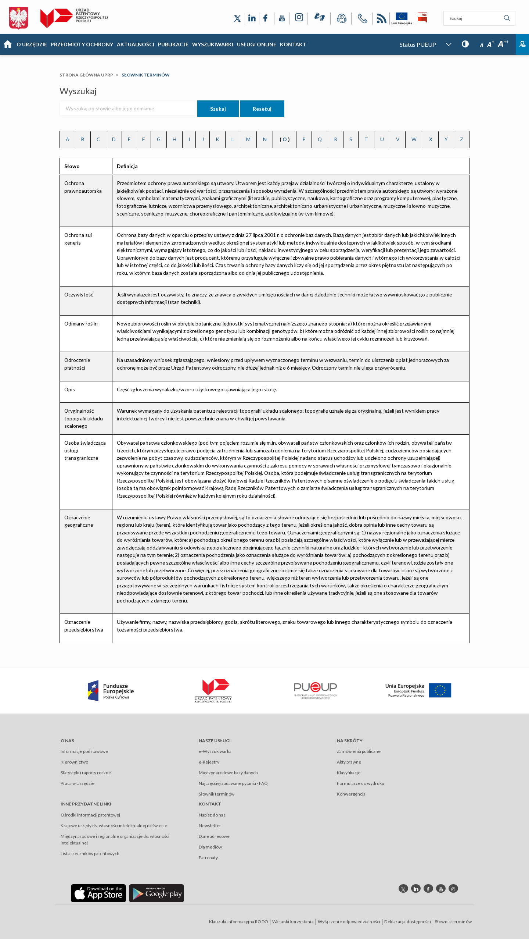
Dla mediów (210, 847)
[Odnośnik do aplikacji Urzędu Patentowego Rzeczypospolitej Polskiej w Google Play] (156, 892)
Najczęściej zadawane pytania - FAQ (233, 783)
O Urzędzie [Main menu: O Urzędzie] (32, 44)
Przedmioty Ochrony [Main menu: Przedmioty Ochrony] (82, 44)
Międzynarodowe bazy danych (228, 772)
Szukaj (218, 109)
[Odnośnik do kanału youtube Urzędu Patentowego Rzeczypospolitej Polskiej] (441, 888)
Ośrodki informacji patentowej (90, 815)
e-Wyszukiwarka (215, 751)
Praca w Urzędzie (77, 783)
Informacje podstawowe (84, 751)
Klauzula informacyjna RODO (238, 921)
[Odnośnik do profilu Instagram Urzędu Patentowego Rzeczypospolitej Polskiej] (298, 19)
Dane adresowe (214, 836)
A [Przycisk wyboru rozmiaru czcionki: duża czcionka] (503, 44)
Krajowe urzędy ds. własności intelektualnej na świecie (114, 825)
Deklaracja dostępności (407, 921)
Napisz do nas (212, 815)
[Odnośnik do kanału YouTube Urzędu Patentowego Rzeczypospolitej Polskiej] (281, 19)
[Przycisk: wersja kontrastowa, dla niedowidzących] (465, 44)
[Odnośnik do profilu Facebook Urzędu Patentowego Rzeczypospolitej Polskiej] (266, 19)
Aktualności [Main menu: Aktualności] (135, 44)
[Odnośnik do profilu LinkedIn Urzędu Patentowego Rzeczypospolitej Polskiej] (251, 19)
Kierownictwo (74, 762)
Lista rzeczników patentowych (90, 853)
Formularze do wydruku (360, 783)
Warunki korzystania (293, 921)
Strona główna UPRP (86, 75)
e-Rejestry (209, 762)
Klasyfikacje (348, 772)
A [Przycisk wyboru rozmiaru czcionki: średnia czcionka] (490, 45)
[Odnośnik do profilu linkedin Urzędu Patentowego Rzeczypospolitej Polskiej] (416, 888)
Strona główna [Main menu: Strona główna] (7, 44)
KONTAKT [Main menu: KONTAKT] (293, 44)
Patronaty (208, 857)
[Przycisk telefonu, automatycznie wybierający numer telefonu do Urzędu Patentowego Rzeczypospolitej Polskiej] (361, 20)
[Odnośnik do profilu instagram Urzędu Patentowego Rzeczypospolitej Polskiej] (453, 888)
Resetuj (262, 109)
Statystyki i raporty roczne (86, 772)
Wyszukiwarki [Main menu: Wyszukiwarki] (212, 44)
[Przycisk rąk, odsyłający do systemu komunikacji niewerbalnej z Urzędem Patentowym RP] (318, 18)
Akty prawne (349, 762)
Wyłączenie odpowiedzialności (349, 921)
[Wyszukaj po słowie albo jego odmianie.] (128, 108)
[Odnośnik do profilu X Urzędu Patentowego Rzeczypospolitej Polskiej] (237, 19)
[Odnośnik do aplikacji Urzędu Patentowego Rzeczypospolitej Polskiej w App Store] (98, 892)
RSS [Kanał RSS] (381, 20)
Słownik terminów (216, 794)
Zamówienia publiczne (359, 751)
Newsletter (210, 825)
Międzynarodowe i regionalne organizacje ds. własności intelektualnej (115, 839)
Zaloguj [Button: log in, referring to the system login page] (522, 44)
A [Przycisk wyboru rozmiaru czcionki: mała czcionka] (481, 45)
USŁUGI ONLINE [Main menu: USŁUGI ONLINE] (256, 44)
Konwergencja (351, 794)
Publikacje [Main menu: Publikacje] (173, 44)
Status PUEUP (418, 44)
